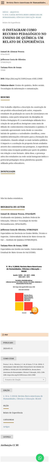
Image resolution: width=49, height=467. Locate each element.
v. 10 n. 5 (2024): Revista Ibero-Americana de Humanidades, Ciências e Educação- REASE (22, 15)
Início (5, 12)
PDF (6, 335)
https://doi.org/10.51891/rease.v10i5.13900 (23, 78)
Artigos (6, 426)
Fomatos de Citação (13, 379)
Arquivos (14, 12)
